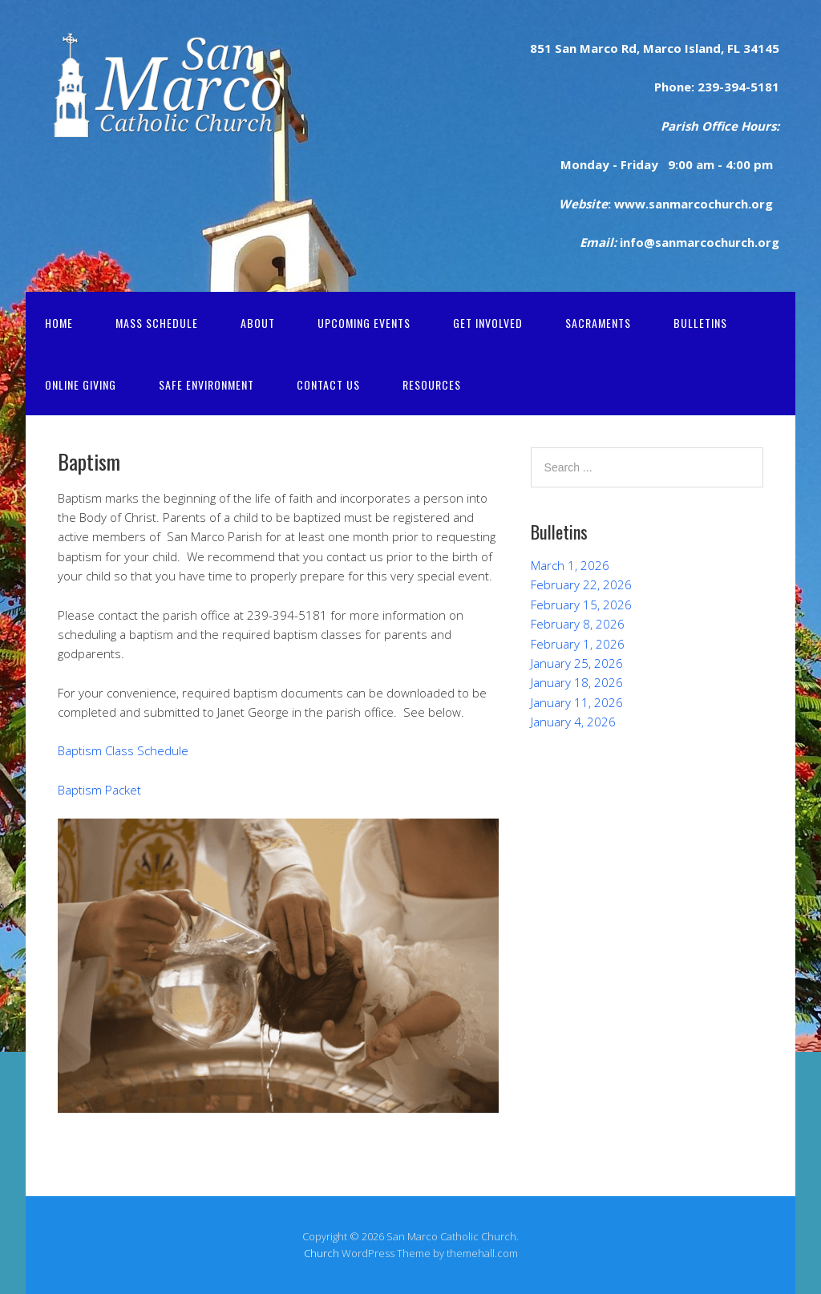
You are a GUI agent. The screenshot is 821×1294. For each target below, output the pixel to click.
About (258, 322)
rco (608, 48)
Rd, (629, 48)
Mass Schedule (156, 322)
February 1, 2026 (578, 644)
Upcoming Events (363, 322)
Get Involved (488, 322)
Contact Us (328, 384)
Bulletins (700, 322)
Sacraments (598, 322)
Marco (660, 48)
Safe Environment (206, 384)
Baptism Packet (99, 790)
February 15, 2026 (581, 604)
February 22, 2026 (581, 584)
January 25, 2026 (577, 663)
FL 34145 (751, 48)
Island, (702, 48)
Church (321, 1253)
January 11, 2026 (577, 702)
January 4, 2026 (573, 722)
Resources (431, 384)
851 (541, 48)
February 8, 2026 (578, 624)
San (564, 48)
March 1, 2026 (570, 565)
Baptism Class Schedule (123, 750)
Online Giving (80, 384)
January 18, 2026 (577, 682)
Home (59, 322)
